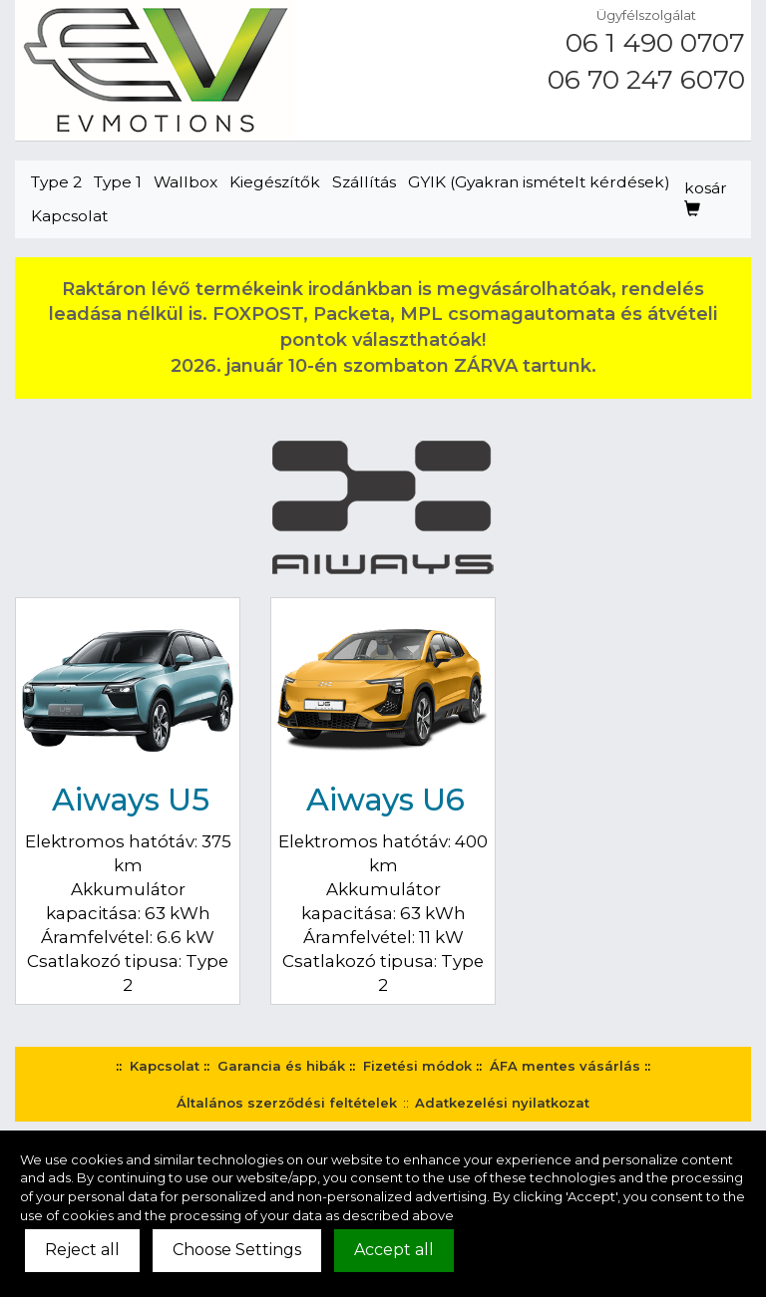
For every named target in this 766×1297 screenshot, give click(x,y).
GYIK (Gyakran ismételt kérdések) (539, 181)
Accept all (394, 1249)
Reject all (82, 1249)
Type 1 (118, 181)
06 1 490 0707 (655, 43)
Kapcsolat (69, 215)
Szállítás (364, 181)
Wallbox (185, 181)
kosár (705, 197)
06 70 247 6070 (646, 80)
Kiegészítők (274, 181)
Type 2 (56, 181)
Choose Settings (237, 1249)
